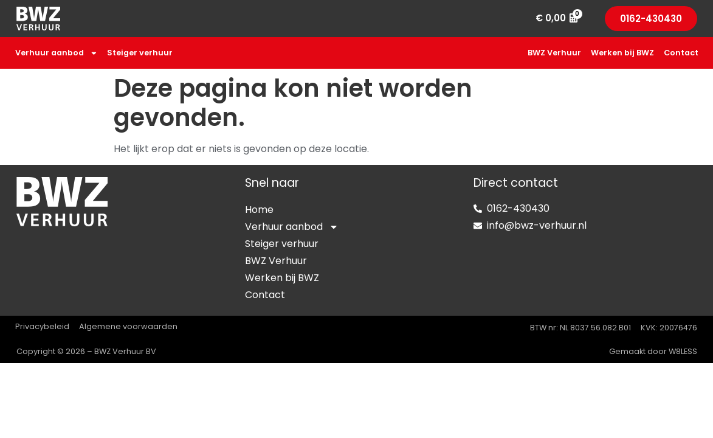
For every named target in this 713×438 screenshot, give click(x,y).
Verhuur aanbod (56, 53)
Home (259, 210)
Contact (681, 52)
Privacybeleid (42, 326)
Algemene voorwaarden (128, 326)
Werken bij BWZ (622, 52)
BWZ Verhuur (554, 52)
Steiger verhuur (140, 52)
